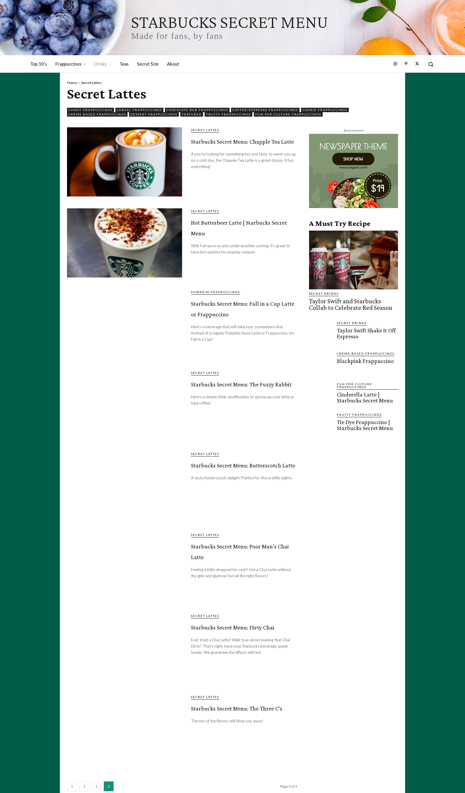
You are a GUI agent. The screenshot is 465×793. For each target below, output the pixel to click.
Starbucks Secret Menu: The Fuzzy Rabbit (230, 393)
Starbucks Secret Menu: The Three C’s (238, 712)
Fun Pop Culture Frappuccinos (288, 114)
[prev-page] (72, 786)
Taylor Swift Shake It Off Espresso (365, 331)
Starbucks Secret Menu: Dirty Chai (230, 631)
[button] (430, 64)
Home (72, 82)
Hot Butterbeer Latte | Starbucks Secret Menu (243, 226)
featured (191, 114)
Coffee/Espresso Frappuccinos (265, 110)
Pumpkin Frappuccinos (215, 292)
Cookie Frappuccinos (325, 110)
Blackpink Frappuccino (363, 359)
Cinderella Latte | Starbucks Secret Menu (364, 395)
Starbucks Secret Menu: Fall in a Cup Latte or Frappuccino (239, 312)
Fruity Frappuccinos (228, 114)
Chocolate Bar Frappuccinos (197, 110)
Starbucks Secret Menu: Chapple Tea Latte (236, 150)
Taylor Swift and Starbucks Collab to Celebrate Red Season (351, 304)
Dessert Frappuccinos (154, 114)
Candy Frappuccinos (90, 110)
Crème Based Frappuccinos (97, 114)
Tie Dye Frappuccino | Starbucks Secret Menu (364, 423)
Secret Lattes (205, 130)
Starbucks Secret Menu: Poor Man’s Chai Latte (232, 555)
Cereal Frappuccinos (139, 110)
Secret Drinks (324, 293)
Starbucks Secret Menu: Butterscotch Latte (236, 474)
